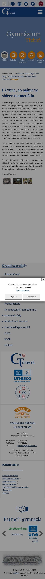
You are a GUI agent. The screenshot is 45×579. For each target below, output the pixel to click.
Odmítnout (31, 296)
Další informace (22, 290)
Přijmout (13, 296)
